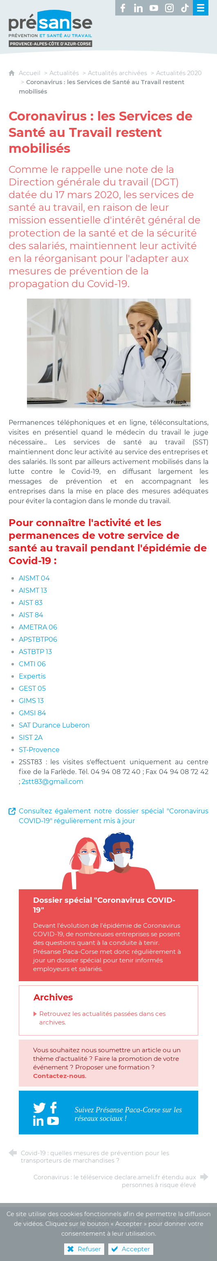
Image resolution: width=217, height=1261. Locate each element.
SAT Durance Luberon (54, 725)
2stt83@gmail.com (52, 782)
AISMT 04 (34, 578)
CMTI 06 (32, 664)
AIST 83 (31, 603)
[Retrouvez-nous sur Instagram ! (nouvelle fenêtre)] (169, 8)
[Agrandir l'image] (108, 352)
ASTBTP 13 (35, 652)
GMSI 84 (32, 713)
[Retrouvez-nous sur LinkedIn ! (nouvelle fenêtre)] (138, 8)
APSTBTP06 (38, 639)
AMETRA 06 (38, 627)
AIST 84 (31, 615)
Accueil (30, 73)
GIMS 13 (31, 701)
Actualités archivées (117, 73)
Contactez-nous (59, 1076)
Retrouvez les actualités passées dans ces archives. (102, 1018)
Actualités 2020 (179, 73)
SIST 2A (31, 737)
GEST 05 (32, 688)
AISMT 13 (33, 590)
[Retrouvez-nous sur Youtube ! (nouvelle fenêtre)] (154, 8)
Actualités (64, 73)
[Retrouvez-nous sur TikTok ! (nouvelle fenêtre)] (185, 8)
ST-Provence (39, 750)
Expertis (33, 676)
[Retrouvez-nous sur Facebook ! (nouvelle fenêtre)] (123, 8)
